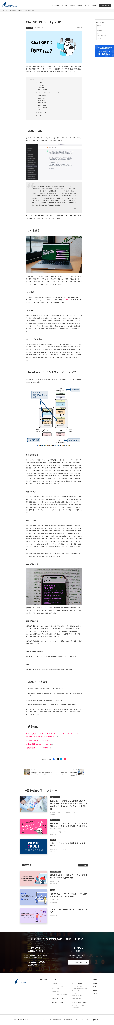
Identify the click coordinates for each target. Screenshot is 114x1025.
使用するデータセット (44, 107)
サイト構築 (54, 983)
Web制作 (99, 25)
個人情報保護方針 (57, 1019)
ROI (74, 812)
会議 (52, 849)
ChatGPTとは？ (40, 80)
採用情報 (94, 6)
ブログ (87, 6)
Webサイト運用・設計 (77, 986)
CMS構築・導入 (55, 991)
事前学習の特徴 (42, 105)
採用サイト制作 (55, 988)
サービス (64, 6)
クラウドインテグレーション (79, 1002)
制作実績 (72, 6)
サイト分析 (99, 30)
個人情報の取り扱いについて (70, 1019)
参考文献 (38, 115)
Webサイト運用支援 (77, 983)
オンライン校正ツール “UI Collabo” (60, 994)
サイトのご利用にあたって (44, 1019)
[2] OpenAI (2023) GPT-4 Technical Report (38, 740)
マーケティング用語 (56, 832)
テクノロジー (30, 27)
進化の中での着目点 (43, 90)
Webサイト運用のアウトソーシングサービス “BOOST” (80, 989)
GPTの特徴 (41, 85)
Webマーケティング (101, 35)
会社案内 (80, 6)
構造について (41, 100)
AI (35, 27)
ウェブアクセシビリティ (85, 1019)
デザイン (99, 38)
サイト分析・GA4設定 (77, 995)
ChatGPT (43, 27)
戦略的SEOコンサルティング (59, 1002)
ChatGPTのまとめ (41, 113)
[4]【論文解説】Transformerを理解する (38, 748)
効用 (39, 110)
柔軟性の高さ (41, 98)
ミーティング (64, 849)
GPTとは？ (39, 82)
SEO (98, 28)
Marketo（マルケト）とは (78, 1005)
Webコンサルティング (57, 998)
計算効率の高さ (42, 96)
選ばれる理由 (55, 6)
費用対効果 (69, 812)
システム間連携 (75, 1008)
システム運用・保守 (76, 998)
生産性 (38, 27)
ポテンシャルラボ (100, 22)
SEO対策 (74, 993)
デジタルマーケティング (57, 812)
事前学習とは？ (42, 103)
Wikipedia (68, 300)
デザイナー (81, 832)
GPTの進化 (41, 87)
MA (78, 812)
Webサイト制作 (55, 881)
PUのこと (98, 42)
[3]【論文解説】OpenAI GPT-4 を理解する (38, 744)
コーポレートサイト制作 (57, 986)
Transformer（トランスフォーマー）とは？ (47, 93)
